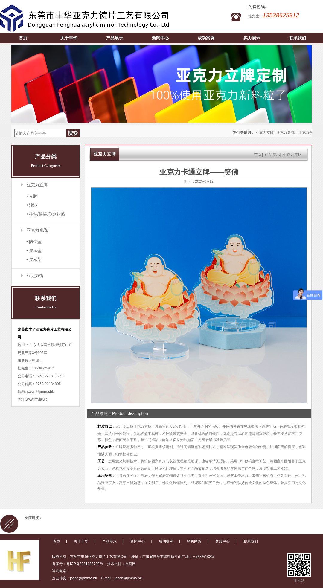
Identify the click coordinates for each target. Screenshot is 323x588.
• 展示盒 (34, 250)
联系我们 (297, 38)
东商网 (130, 564)
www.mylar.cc (37, 399)
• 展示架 (34, 259)
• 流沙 (31, 205)
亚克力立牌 (265, 132)
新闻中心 (160, 38)
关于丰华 (68, 38)
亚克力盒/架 (285, 132)
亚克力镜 (305, 132)
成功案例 (206, 38)
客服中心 (222, 541)
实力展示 (251, 38)
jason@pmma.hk (40, 392)
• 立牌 (31, 196)
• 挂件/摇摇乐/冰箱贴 (45, 214)
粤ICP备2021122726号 (84, 564)
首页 (23, 38)
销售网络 (194, 541)
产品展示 (114, 38)
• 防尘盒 (34, 241)
